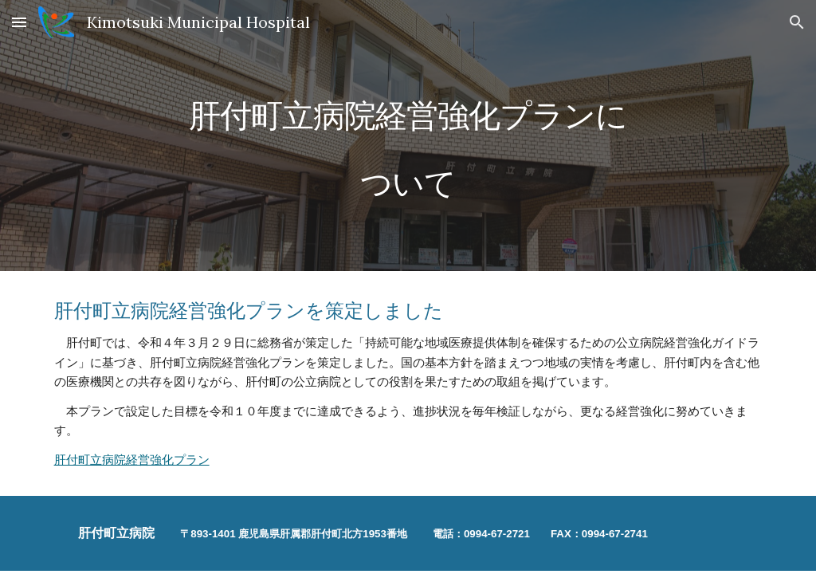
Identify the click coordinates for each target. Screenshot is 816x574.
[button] (19, 22)
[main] (408, 135)
